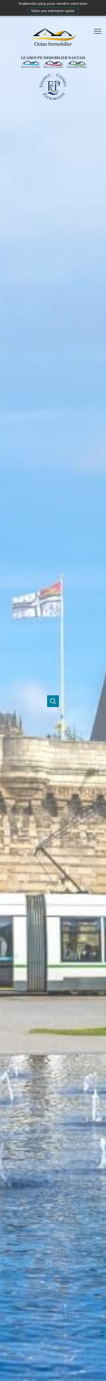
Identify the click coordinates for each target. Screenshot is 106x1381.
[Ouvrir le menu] (99, 31)
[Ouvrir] (53, 701)
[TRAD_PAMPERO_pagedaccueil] (53, 63)
